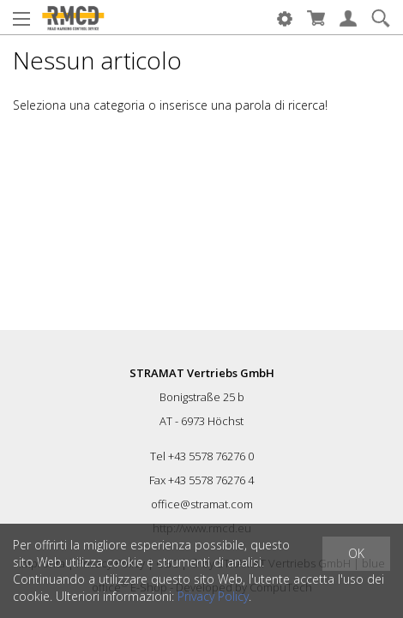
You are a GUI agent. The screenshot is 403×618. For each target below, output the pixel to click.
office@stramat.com (202, 504)
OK (356, 553)
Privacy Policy (213, 596)
